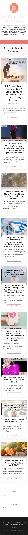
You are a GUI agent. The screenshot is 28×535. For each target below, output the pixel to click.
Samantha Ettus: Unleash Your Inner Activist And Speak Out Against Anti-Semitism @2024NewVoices (14, 148)
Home (4, 522)
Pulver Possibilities (16, 524)
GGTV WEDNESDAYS (14, 527)
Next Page (20, 486)
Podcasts (17, 522)
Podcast (18, 103)
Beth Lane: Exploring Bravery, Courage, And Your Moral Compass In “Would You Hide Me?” (14, 288)
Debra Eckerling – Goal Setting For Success (14, 420)
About (10, 522)
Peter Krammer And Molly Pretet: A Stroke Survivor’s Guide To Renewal (14, 195)
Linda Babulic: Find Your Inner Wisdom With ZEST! (14, 463)
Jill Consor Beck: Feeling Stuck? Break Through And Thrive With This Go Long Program (14, 93)
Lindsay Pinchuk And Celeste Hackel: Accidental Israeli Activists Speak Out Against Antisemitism (14, 241)
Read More (14, 117)
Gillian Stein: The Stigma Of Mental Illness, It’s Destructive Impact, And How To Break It (14, 335)
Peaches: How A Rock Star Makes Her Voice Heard (14, 379)
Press (6, 524)
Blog (24, 522)
